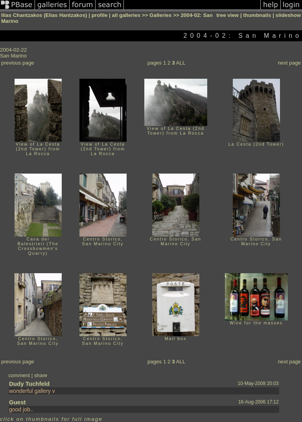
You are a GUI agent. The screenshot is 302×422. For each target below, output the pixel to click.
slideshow (288, 15)
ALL (181, 63)
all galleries (126, 15)
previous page (17, 63)
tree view (227, 15)
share (40, 375)
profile (100, 15)
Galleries (160, 15)
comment (19, 375)
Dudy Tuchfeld (29, 383)
